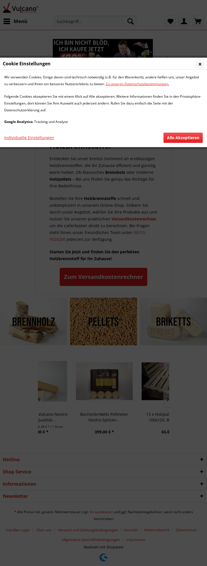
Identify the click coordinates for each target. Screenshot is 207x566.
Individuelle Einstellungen (29, 137)
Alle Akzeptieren (183, 137)
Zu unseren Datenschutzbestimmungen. (137, 84)
